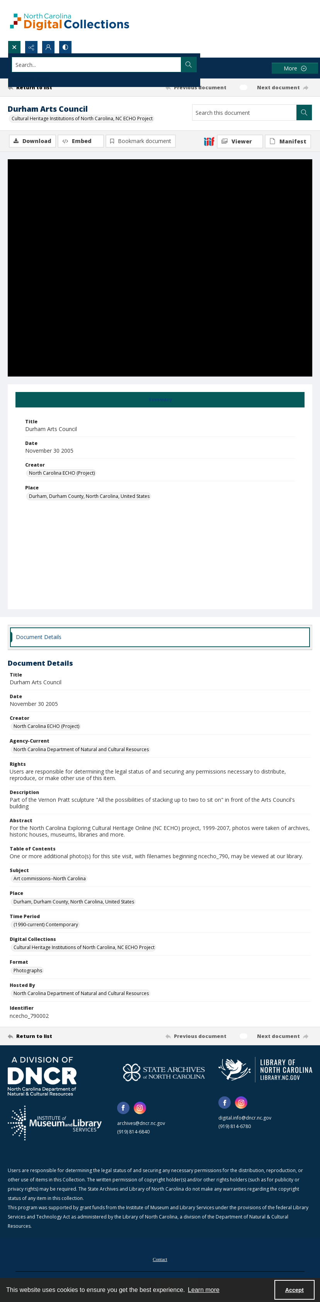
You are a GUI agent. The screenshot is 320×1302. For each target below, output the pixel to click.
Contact (160, 1260)
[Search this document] (244, 112)
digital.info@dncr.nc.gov (244, 1118)
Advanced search (31, 78)
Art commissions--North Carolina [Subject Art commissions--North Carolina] (50, 879)
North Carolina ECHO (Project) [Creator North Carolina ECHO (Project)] (62, 473)
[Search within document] (304, 112)
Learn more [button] (204, 1290)
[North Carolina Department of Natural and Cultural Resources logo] (42, 1077)
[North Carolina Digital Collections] (69, 20)
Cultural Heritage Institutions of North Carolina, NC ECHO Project (82, 118)
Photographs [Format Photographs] (28, 971)
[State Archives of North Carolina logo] (164, 1073)
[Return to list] (48, 87)
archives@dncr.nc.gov (141, 1123)
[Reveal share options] (31, 47)
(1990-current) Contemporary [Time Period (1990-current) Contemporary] (46, 925)
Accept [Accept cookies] (294, 1290)
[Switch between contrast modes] (65, 47)
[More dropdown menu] (295, 68)
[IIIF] (209, 141)
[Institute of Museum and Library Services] (55, 1123)
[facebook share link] (123, 1108)
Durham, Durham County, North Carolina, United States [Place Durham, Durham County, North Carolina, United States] (89, 496)
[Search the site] (128, 64)
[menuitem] (160, 1259)
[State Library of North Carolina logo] (265, 1070)
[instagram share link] (140, 1108)
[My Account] (48, 47)
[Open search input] (14, 47)
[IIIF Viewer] (240, 141)
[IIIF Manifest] (288, 141)
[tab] (160, 400)
